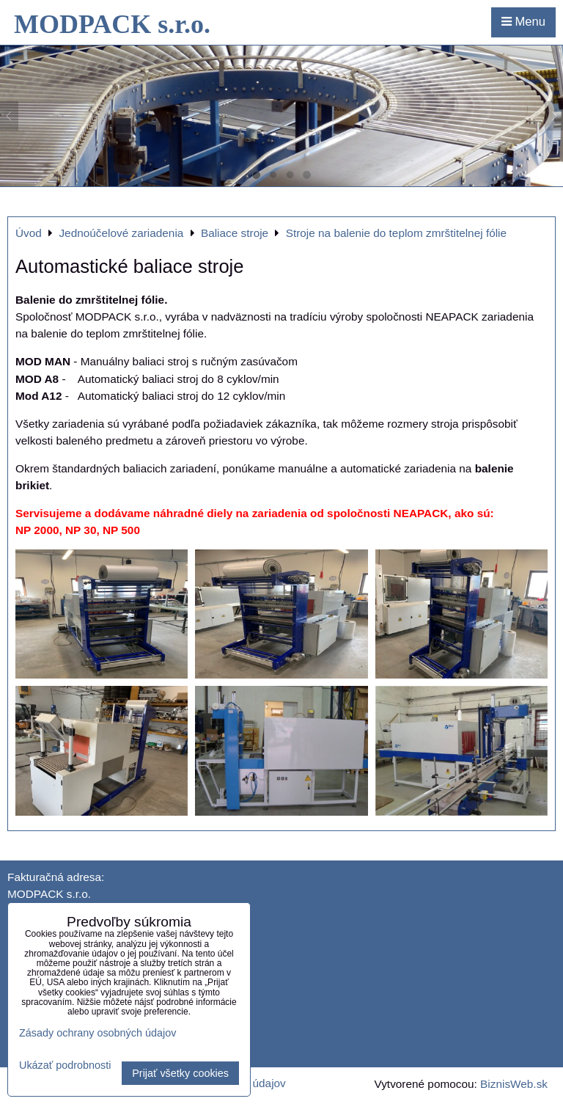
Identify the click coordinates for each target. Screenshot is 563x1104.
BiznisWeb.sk (514, 1084)
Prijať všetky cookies (180, 1073)
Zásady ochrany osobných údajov (97, 1033)
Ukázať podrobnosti (65, 1065)
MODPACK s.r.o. (112, 24)
